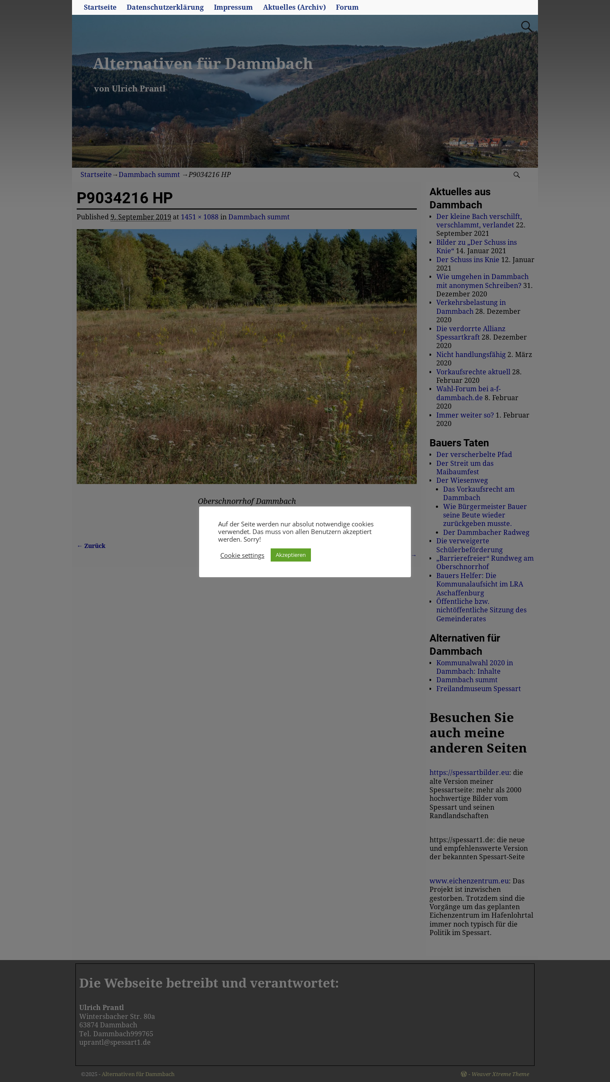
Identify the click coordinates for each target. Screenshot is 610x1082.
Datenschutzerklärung (165, 7)
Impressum (233, 7)
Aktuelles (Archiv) (294, 7)
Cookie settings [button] (242, 555)
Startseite (100, 7)
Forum (347, 7)
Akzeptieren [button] (291, 555)
